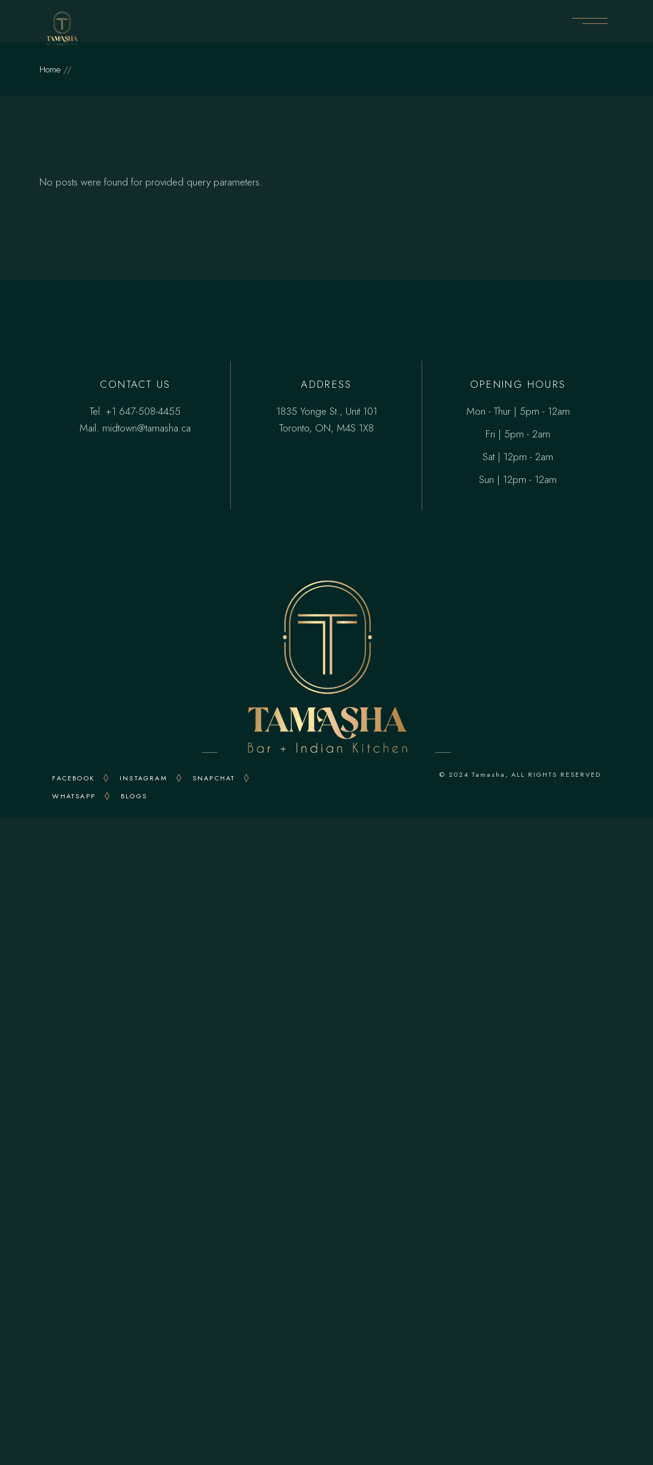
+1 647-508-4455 (143, 411)
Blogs (134, 796)
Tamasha (488, 774)
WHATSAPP (74, 796)
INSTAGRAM (143, 778)
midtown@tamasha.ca (146, 428)
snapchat (214, 778)
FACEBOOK (73, 778)
